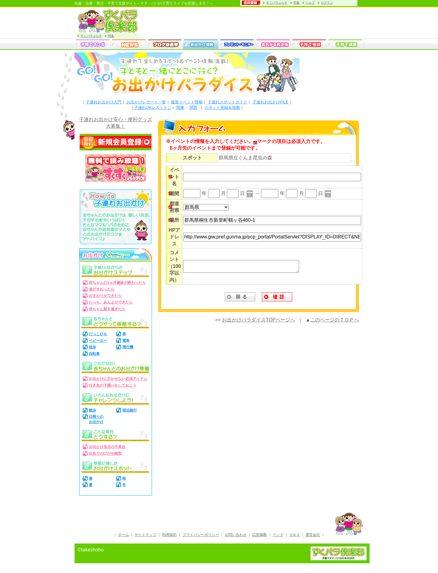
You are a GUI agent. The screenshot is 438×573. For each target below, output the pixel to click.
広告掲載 (259, 535)
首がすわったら (101, 289)
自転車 (94, 354)
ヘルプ (310, 2)
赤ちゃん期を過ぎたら (107, 309)
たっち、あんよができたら (111, 302)
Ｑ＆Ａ (294, 535)
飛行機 (127, 347)
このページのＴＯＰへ (334, 319)
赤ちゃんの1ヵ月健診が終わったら (117, 282)
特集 (297, 2)
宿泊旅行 (129, 410)
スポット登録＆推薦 (222, 107)
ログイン (327, 2)
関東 (180, 107)
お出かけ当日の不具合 (107, 447)
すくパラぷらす (276, 2)
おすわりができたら (105, 295)
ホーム (123, 535)
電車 (126, 341)
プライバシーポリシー (200, 535)
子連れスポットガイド (227, 102)
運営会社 (312, 535)
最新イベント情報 (187, 102)
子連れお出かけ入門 (103, 102)
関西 (193, 107)
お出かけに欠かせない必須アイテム (118, 379)
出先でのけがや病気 (105, 453)
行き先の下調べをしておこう (112, 385)
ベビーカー (98, 341)
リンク (278, 535)
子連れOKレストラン (153, 107)
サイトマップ (145, 535)
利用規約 (169, 535)
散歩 (92, 410)
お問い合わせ (236, 535)
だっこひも (98, 334)
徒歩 (92, 347)
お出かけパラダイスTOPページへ (258, 319)
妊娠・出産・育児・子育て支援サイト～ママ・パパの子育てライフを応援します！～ (144, 3)
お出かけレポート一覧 (146, 102)
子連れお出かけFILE (270, 102)
